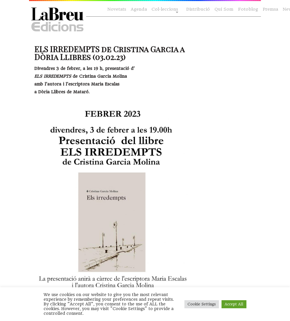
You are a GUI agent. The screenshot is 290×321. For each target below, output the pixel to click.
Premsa (270, 9)
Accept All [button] (234, 304)
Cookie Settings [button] (202, 304)
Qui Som (224, 9)
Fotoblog (248, 9)
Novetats (116, 9)
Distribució (198, 9)
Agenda (139, 9)
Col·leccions (164, 9)
